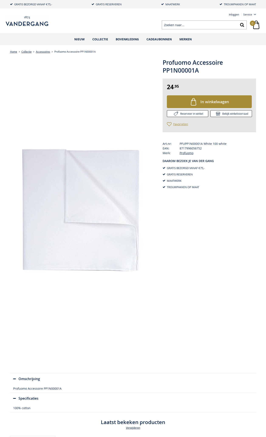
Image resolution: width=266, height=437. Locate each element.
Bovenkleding (127, 39)
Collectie (100, 39)
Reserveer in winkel (191, 113)
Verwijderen (133, 427)
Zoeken (242, 25)
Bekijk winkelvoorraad (235, 113)
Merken (185, 39)
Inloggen (234, 14)
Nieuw (79, 39)
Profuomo (186, 153)
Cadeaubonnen (159, 39)
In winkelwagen (214, 101)
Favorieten (180, 124)
